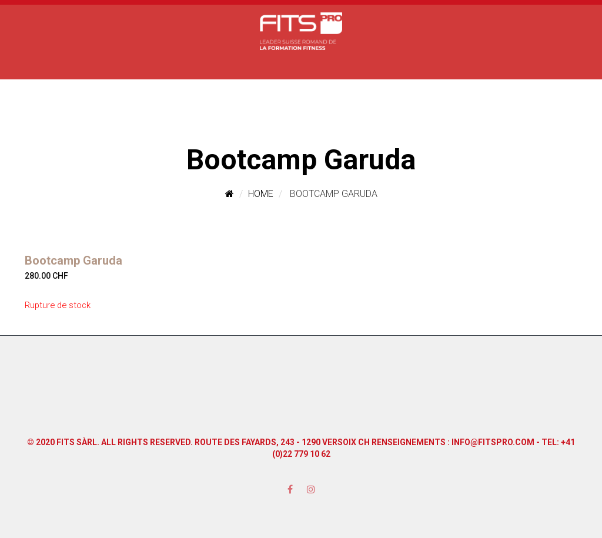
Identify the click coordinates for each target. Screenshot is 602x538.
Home (260, 193)
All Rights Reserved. (147, 442)
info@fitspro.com (493, 442)
